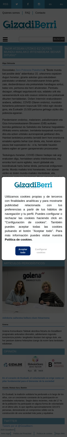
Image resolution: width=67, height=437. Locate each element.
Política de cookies (18, 239)
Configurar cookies (41, 250)
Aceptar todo (22, 250)
